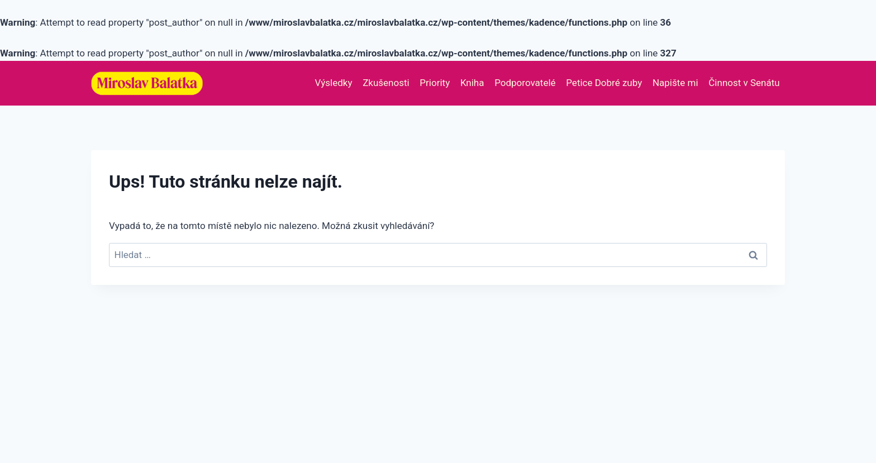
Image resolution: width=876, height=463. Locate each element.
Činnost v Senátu (743, 82)
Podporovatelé (524, 82)
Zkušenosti (386, 82)
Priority (435, 82)
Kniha (472, 82)
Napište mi (675, 82)
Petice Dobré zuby (604, 82)
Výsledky (334, 82)
